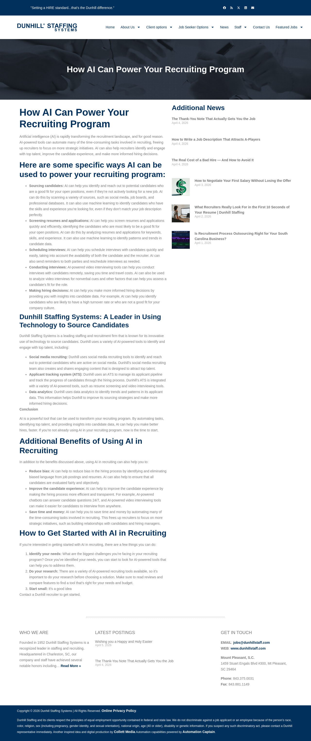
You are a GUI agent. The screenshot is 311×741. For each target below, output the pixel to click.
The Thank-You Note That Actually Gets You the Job (213, 119)
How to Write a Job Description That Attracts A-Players (216, 139)
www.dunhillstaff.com (248, 648)
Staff (240, 27)
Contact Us (261, 27)
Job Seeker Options (196, 27)
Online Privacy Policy (119, 711)
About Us (130, 27)
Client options (159, 27)
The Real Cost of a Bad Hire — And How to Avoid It (213, 160)
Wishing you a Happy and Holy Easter (123, 642)
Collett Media (124, 732)
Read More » (71, 666)
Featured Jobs (289, 27)
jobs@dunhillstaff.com (251, 642)
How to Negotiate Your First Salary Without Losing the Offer (243, 181)
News (224, 27)
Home (110, 27)
